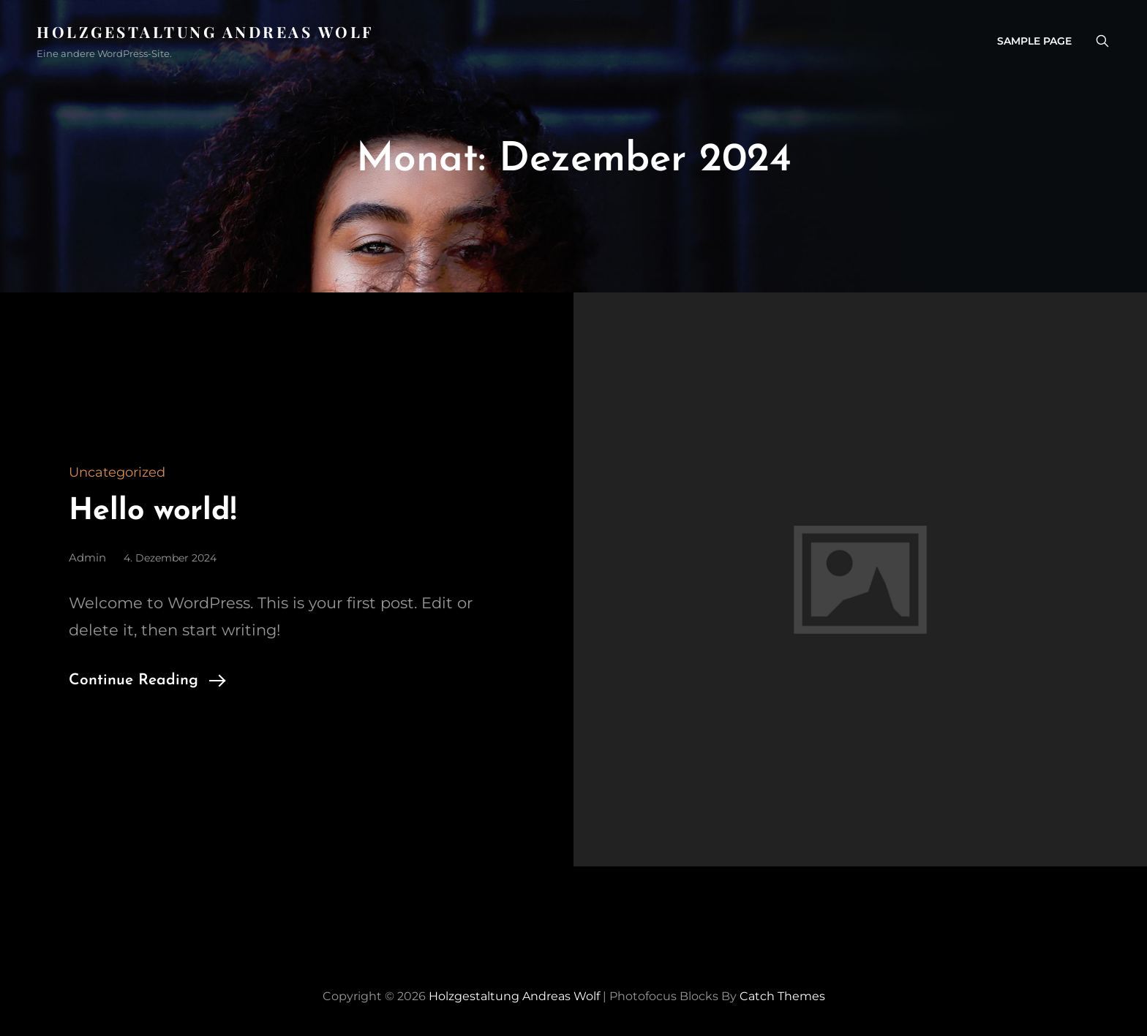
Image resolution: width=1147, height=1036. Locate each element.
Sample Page (1034, 41)
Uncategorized (117, 472)
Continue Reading (133, 680)
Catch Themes (782, 996)
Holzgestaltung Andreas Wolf (205, 31)
